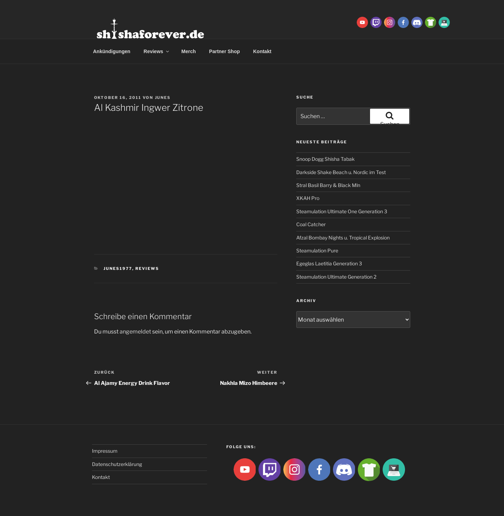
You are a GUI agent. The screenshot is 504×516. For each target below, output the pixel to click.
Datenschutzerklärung (117, 464)
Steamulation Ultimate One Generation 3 (341, 211)
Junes (163, 97)
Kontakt (262, 51)
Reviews (157, 51)
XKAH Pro (307, 198)
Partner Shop (224, 51)
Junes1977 (118, 268)
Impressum (105, 451)
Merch (189, 51)
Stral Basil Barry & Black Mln (328, 185)
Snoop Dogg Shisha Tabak (325, 159)
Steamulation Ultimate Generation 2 (336, 277)
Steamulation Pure (317, 250)
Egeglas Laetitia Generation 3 (329, 263)
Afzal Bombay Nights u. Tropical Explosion (343, 238)
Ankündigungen (111, 51)
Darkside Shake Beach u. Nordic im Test (341, 172)
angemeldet (135, 331)
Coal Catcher (311, 224)
